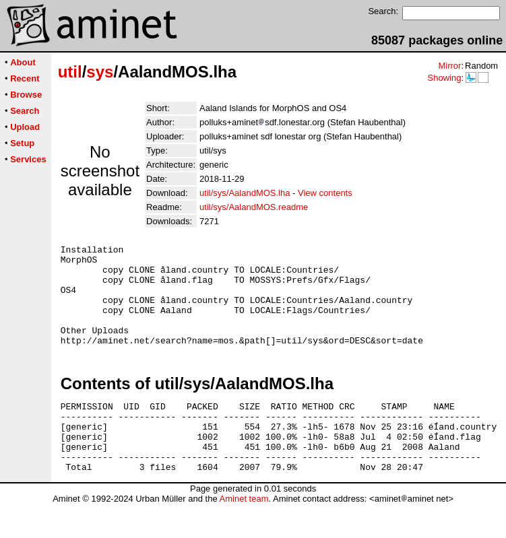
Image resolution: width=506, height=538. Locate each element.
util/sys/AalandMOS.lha (244, 193)
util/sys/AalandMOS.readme (253, 207)
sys (99, 72)
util (70, 72)
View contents (325, 193)
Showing (444, 78)
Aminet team (243, 533)
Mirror (449, 66)
